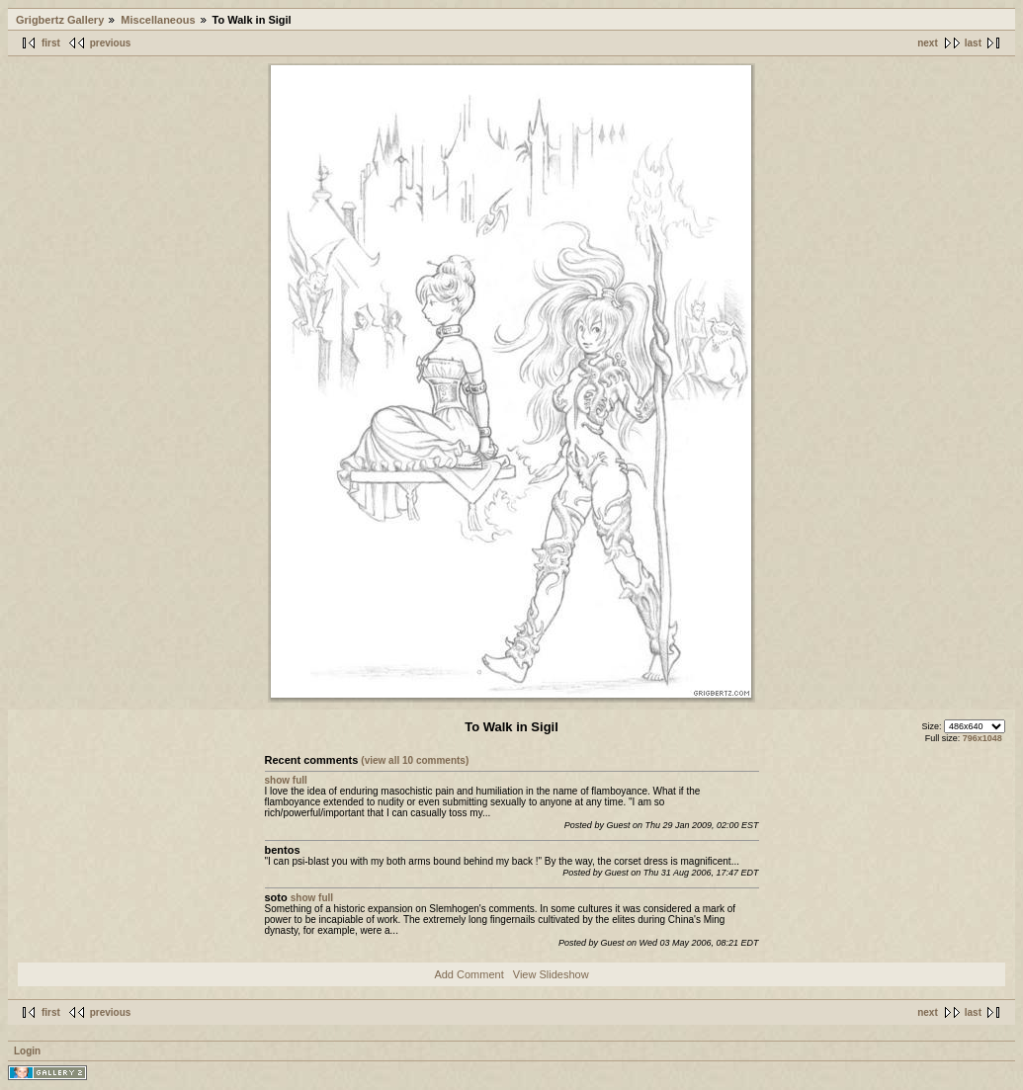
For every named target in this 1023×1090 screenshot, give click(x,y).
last (973, 43)
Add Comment (468, 974)
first (51, 43)
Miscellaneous (158, 20)
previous (110, 43)
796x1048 (982, 738)
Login (27, 1051)
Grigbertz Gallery (60, 20)
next (927, 43)
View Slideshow (551, 974)
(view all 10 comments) (415, 760)
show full (286, 780)
